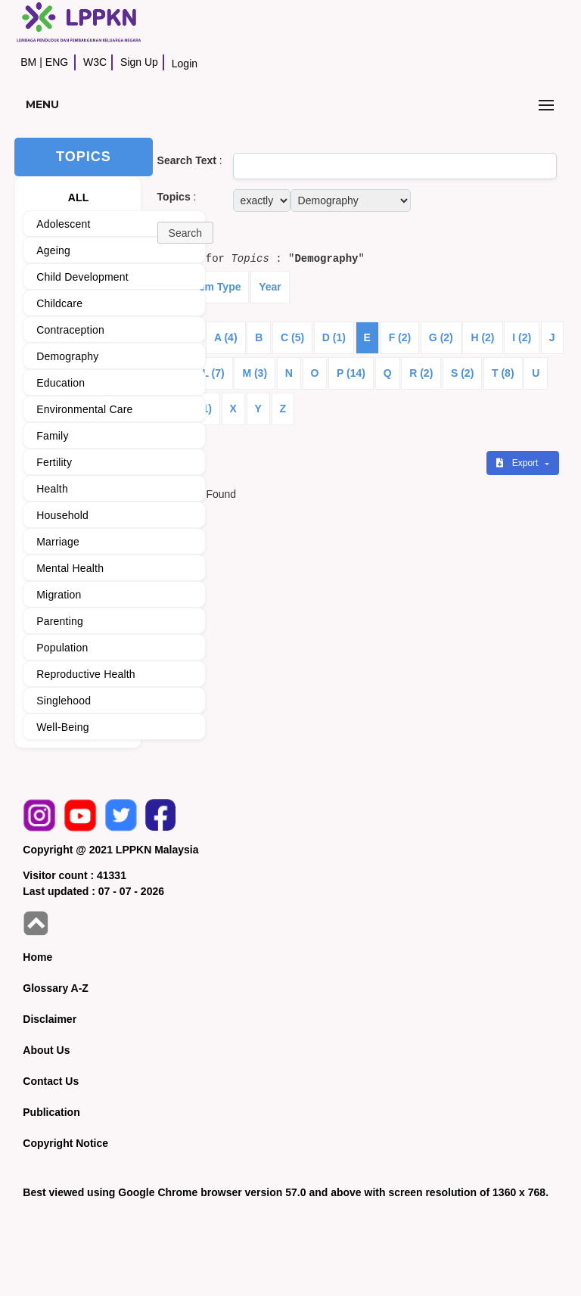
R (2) (421, 373)
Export (518, 463)
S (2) (462, 373)
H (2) (482, 337)
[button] (185, 233)
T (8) (503, 373)
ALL (78, 197)
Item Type (216, 287)
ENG (56, 62)
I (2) (521, 337)
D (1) (334, 337)
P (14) (351, 373)
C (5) (292, 337)
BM (28, 62)
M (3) (254, 373)
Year (270, 287)
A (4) (226, 337)
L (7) (213, 373)
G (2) (441, 337)
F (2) (400, 337)
